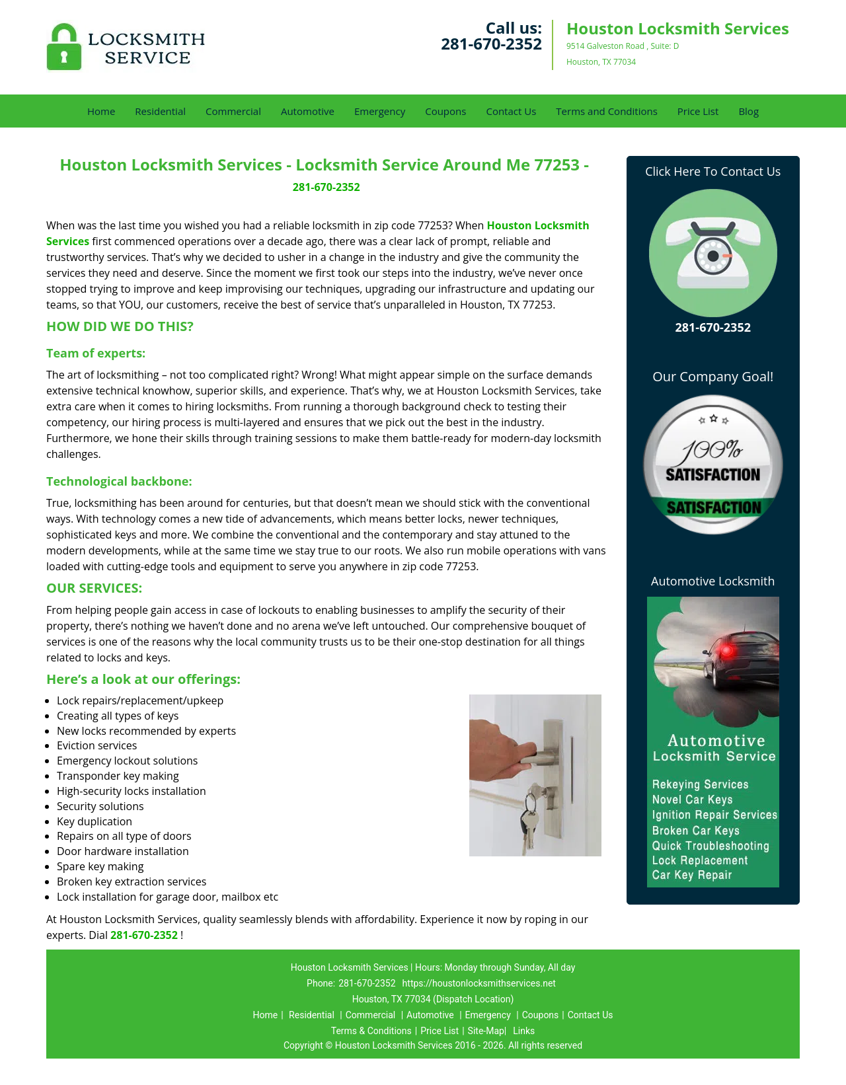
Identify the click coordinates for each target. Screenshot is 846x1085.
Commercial (233, 111)
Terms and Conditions (607, 111)
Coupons (445, 111)
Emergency (379, 111)
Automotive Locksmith (713, 581)
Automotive (307, 111)
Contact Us (511, 111)
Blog (748, 111)
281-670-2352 (491, 43)
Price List (698, 111)
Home (101, 111)
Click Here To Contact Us (713, 171)
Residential (160, 111)
